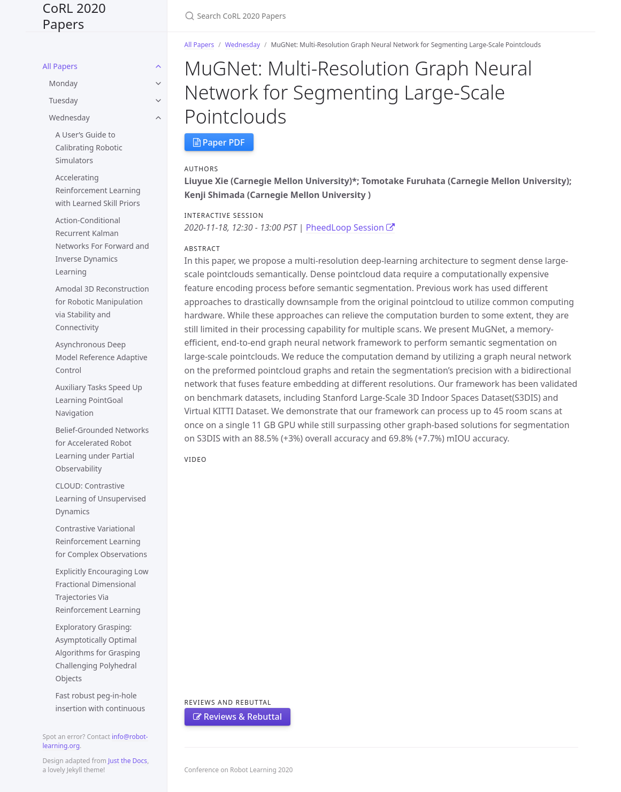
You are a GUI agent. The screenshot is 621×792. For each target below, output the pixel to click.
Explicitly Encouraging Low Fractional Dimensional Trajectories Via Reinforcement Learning (102, 590)
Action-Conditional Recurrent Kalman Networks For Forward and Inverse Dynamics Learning (102, 246)
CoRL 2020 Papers (74, 16)
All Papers (60, 66)
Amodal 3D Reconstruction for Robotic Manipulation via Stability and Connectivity (102, 308)
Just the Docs (127, 760)
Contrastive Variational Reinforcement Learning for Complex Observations (101, 541)
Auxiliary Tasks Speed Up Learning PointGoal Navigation (99, 400)
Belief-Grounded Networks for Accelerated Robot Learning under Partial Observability (102, 449)
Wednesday (69, 117)
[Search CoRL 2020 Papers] (310, 16)
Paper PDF (219, 142)
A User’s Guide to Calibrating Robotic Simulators (89, 147)
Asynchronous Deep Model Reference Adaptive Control (102, 357)
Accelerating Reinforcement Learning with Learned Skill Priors (98, 190)
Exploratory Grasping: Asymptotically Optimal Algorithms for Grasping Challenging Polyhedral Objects (98, 652)
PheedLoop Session (350, 227)
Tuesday (63, 100)
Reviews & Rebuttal (237, 716)
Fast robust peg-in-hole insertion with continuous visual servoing (100, 708)
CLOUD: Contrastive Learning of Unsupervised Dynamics (101, 498)
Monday (63, 83)
